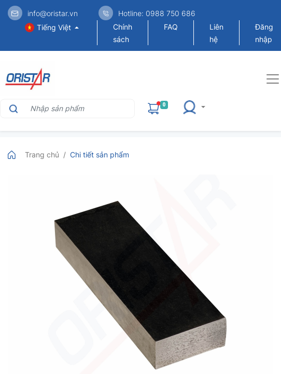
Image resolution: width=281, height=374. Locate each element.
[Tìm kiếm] (12, 108)
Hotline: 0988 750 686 (156, 13)
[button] (197, 108)
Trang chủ (42, 154)
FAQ (171, 26)
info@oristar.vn (52, 13)
